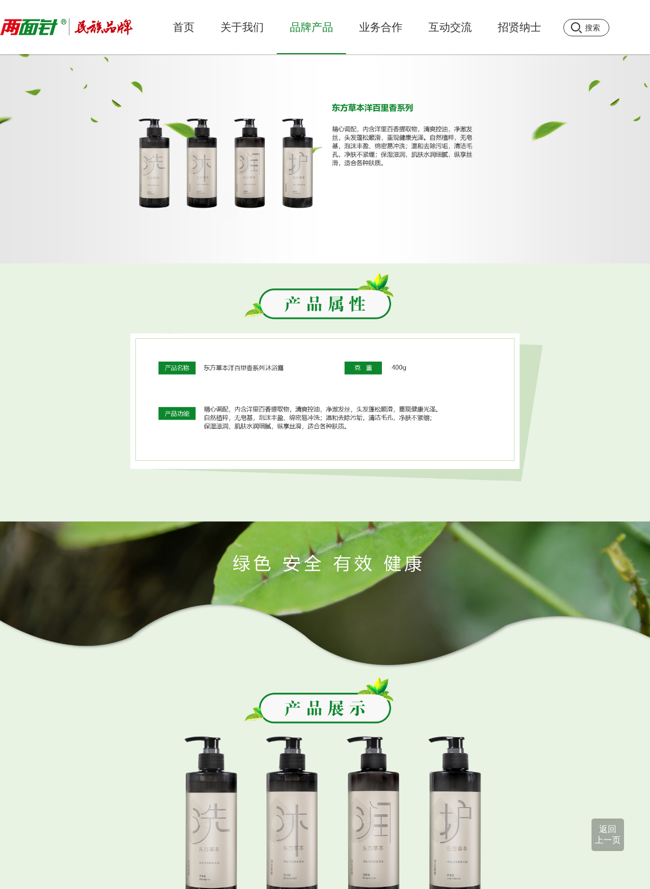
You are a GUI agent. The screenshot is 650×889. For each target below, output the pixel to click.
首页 (183, 27)
